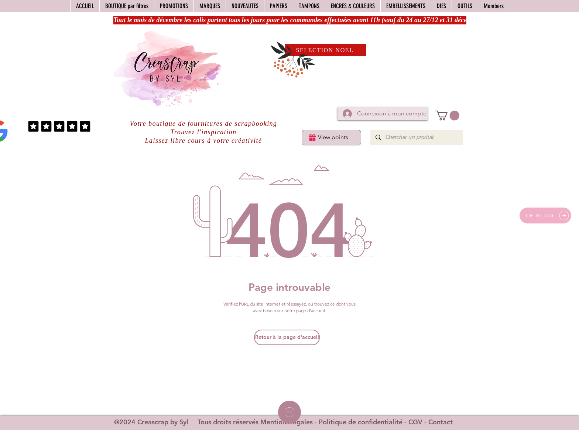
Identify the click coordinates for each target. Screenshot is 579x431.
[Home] (289, 412)
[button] (447, 116)
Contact (440, 422)
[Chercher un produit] (416, 137)
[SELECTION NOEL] (325, 50)
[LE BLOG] (545, 215)
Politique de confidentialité (360, 422)
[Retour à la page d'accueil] (287, 337)
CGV (415, 422)
